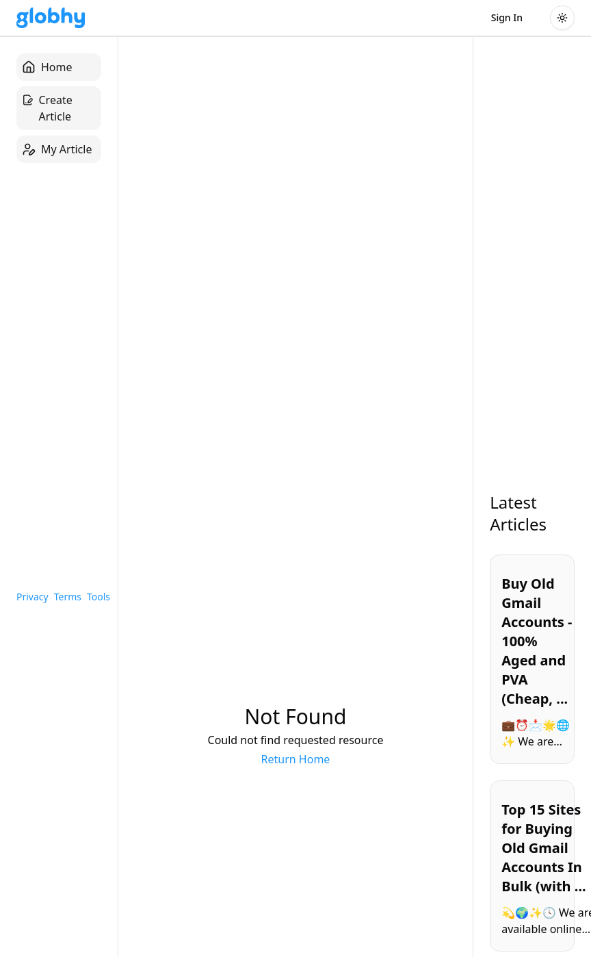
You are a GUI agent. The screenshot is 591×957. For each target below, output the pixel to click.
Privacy (32, 596)
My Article (57, 149)
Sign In (507, 17)
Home (47, 67)
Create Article (47, 108)
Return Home (295, 759)
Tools (98, 596)
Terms (67, 596)
